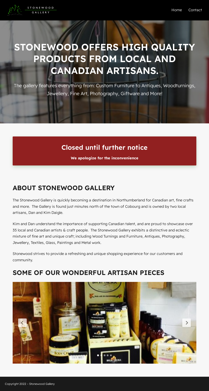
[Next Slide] (186, 322)
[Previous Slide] (22, 322)
